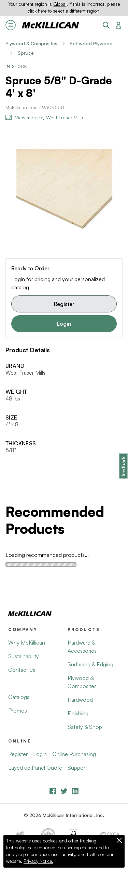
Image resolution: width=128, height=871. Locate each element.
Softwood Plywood (91, 43)
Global (60, 4)
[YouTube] (64, 791)
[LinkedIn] (75, 791)
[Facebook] (52, 791)
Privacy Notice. (38, 861)
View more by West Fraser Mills (44, 117)
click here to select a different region (63, 11)
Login (64, 323)
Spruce (26, 53)
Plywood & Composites (31, 43)
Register (64, 304)
